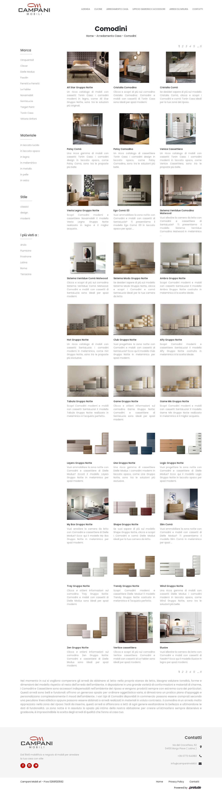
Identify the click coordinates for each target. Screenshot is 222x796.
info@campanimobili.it (184, 763)
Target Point (27, 107)
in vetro (24, 180)
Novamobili (26, 95)
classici (24, 206)
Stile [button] (23, 197)
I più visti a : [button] (29, 235)
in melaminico (28, 162)
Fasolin (24, 77)
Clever (24, 65)
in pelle (24, 174)
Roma (23, 268)
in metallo (26, 168)
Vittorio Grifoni (28, 118)
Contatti (197, 9)
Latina (23, 262)
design (24, 212)
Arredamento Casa (117, 9)
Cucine (98, 9)
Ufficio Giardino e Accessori (149, 9)
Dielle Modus (27, 71)
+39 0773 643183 (187, 756)
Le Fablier (25, 89)
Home (90, 36)
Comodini (130, 36)
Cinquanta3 (27, 60)
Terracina (25, 274)
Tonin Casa (26, 113)
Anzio (23, 244)
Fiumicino (25, 250)
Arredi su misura (178, 9)
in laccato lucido (29, 145)
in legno (24, 157)
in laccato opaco (30, 151)
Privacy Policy (176, 781)
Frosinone (25, 256)
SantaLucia (26, 101)
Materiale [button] (28, 135)
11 (201, 46)
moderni (25, 218)
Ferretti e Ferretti (30, 83)
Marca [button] (25, 50)
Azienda (85, 9)
